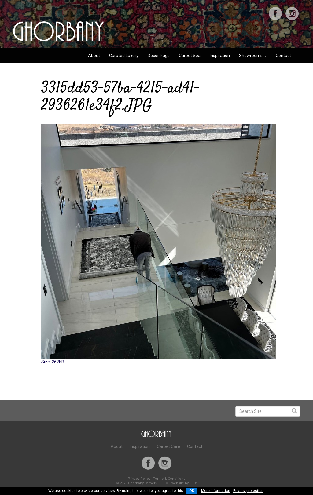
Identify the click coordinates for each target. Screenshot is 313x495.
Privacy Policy (139, 479)
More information (215, 491)
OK (191, 491)
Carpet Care (168, 446)
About (94, 55)
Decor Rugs (159, 55)
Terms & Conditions (169, 479)
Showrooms (253, 55)
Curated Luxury (123, 55)
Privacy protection (248, 491)
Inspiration (220, 55)
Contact (283, 55)
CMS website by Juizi (180, 483)
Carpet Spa (190, 55)
